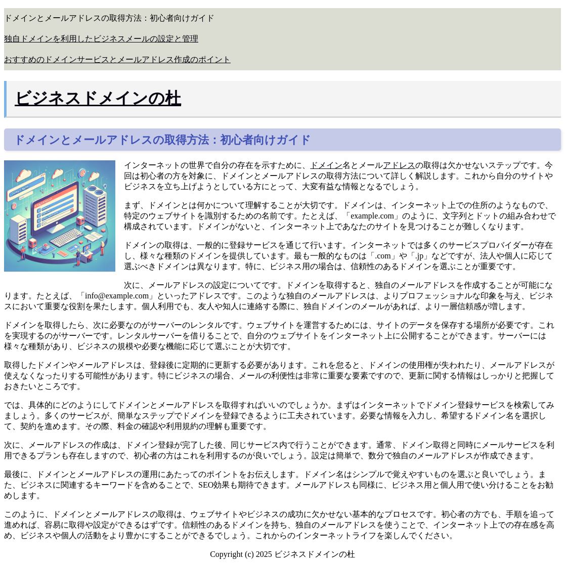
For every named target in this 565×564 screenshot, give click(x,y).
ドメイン (326, 165)
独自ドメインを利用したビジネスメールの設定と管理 (101, 38)
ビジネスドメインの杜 (98, 98)
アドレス (399, 165)
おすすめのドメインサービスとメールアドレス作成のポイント (117, 59)
